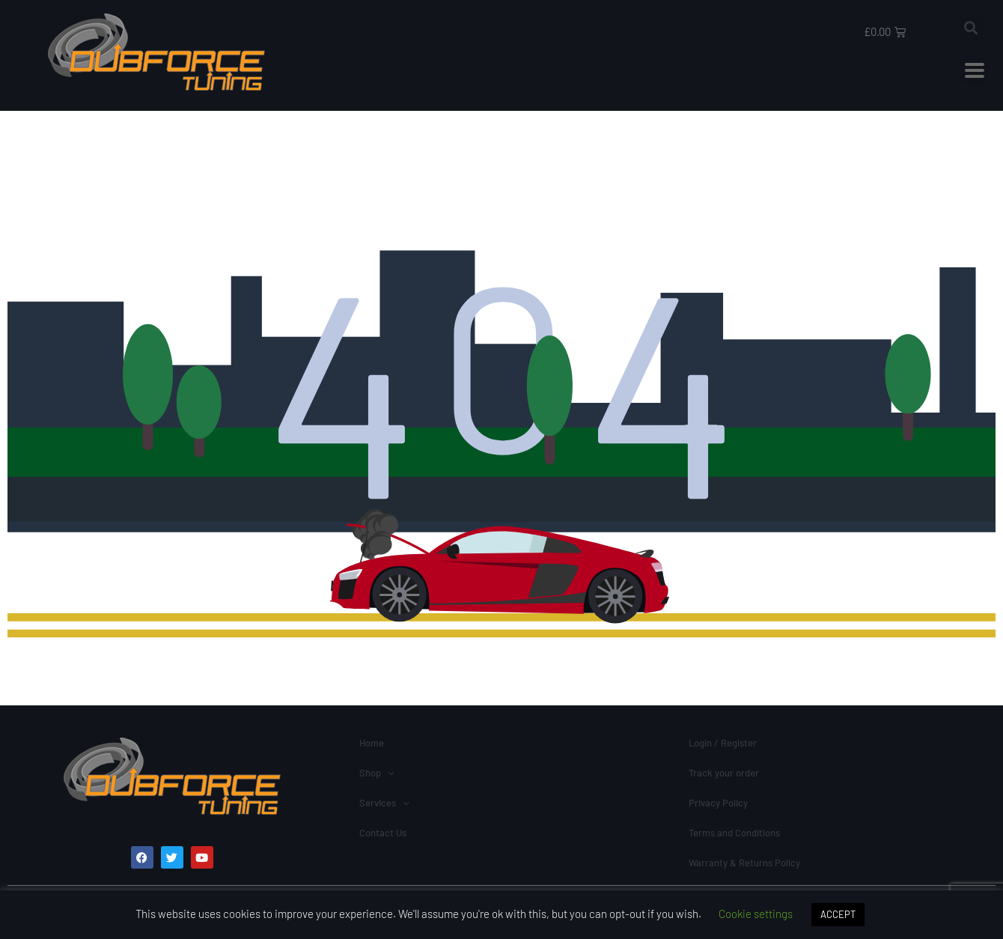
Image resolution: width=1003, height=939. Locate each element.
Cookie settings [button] (756, 913)
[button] (971, 27)
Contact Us (382, 833)
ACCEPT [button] (838, 914)
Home (371, 743)
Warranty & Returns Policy (744, 863)
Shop (376, 772)
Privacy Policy (718, 803)
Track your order (724, 773)
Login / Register (723, 743)
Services (384, 802)
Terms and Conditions (734, 833)
